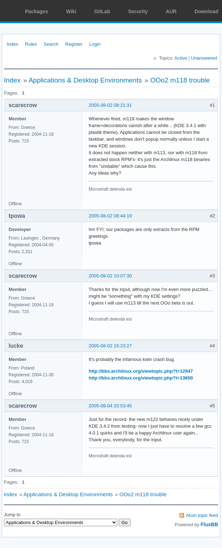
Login (95, 44)
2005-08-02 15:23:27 (110, 345)
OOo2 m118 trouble (180, 80)
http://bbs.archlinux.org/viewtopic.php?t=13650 (141, 378)
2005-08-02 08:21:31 (110, 105)
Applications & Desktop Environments (85, 80)
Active (180, 58)
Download (206, 11)
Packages (36, 11)
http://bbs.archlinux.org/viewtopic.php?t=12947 (141, 371)
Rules (31, 44)
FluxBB (209, 524)
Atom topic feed (202, 515)
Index (12, 44)
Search (51, 44)
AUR (171, 11)
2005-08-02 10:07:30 (110, 275)
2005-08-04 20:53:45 (110, 405)
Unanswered (204, 58)
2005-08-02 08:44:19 (110, 215)
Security (138, 11)
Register (73, 44)
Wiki (71, 11)
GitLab (102, 11)
